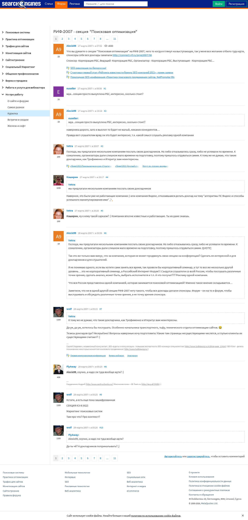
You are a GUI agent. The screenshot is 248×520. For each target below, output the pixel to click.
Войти (218, 4)
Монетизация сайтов (16, 53)
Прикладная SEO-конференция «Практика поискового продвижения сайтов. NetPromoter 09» (122, 77)
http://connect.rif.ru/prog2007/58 (132, 55)
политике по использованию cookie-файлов (155, 515)
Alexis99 (71, 45)
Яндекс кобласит (116, 355)
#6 (105, 233)
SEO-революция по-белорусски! (88, 68)
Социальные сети (136, 477)
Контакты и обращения (201, 494)
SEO (67, 481)
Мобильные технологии (77, 472)
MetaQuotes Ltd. (209, 503)
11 (114, 38)
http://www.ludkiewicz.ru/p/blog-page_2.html (205, 346)
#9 (101, 394)
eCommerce (133, 490)
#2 (105, 110)
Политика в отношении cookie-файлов (209, 485)
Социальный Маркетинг (18, 67)
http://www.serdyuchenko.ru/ (99, 384)
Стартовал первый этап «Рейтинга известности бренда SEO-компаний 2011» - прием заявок (121, 72)
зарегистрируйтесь (198, 456)
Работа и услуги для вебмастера (23, 87)
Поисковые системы (15, 32)
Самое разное (16, 107)
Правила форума (12, 495)
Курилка (13, 113)
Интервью (70, 477)
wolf (69, 309)
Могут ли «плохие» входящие (156, 166)
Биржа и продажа (14, 81)
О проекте (194, 472)
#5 (102, 210)
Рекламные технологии (77, 486)
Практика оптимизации (17, 39)
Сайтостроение (12, 60)
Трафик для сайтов (15, 46)
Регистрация (236, 4)
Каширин (72, 177)
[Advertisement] (124, 17)
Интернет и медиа (136, 486)
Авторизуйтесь (173, 456)
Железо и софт (16, 125)
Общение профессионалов (20, 74)
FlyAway (71, 366)
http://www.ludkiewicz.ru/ (136, 349)
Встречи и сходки (18, 119)
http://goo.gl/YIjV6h (150, 384)
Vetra (69, 146)
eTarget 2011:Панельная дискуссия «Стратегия (91, 166)
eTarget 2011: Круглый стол (127, 166)
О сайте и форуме (18, 101)
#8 (105, 366)
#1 (105, 88)
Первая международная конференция (88, 355)
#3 (102, 146)
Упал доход (132, 355)
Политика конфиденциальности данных (210, 481)
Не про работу (12, 94)
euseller (71, 88)
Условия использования (201, 476)
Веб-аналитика (73, 490)
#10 (101, 427)
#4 (107, 177)
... (107, 38)
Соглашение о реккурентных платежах (209, 490)
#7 (101, 309)
